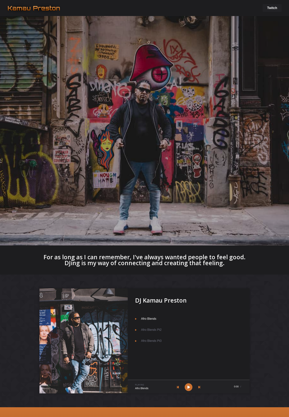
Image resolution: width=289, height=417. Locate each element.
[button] (272, 8)
